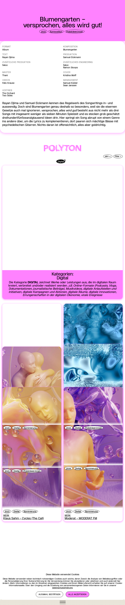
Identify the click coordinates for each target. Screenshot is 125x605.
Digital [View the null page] (17, 550)
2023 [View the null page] (43, 32)
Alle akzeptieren (77, 594)
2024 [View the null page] (7, 550)
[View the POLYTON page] (62, 270)
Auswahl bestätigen (49, 594)
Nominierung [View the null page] (30, 550)
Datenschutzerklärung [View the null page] (62, 588)
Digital (61, 283)
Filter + (118, 278)
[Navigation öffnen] (62, 602)
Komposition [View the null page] (56, 32)
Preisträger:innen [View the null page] (74, 32)
